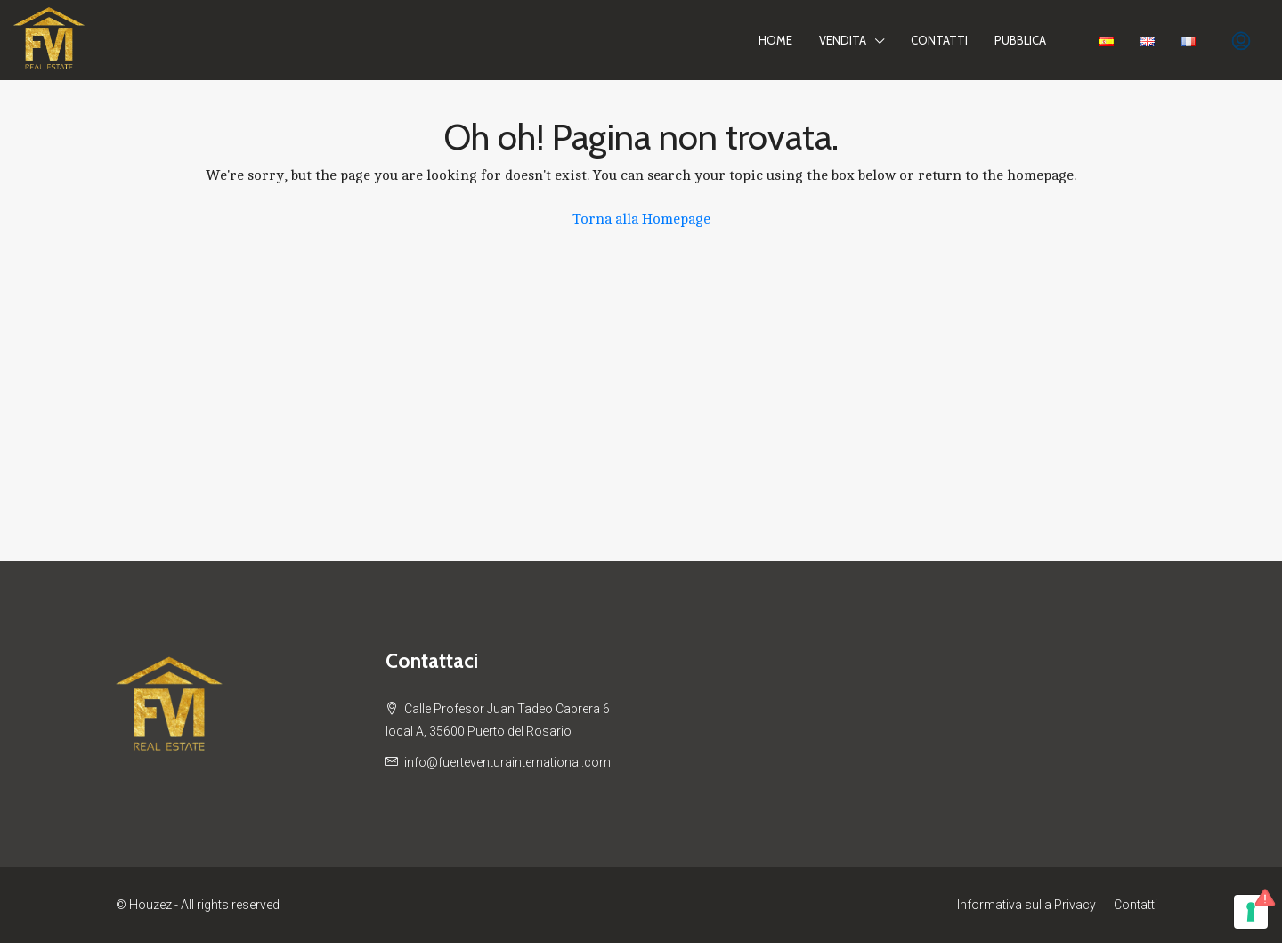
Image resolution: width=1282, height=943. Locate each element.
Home (775, 40)
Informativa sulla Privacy (1026, 905)
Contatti (939, 40)
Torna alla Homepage (641, 219)
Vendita (842, 40)
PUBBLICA (1020, 40)
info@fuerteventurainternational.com (507, 762)
